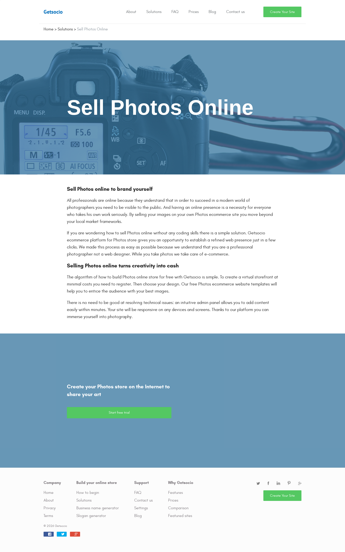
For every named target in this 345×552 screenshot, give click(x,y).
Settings (141, 508)
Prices (194, 11)
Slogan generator (91, 515)
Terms (48, 515)
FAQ (174, 11)
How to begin (87, 492)
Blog (212, 11)
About (131, 11)
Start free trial (119, 413)
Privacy (50, 508)
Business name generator (97, 508)
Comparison (178, 508)
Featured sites (180, 515)
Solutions (153, 11)
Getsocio (53, 11)
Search (258, 12)
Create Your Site (282, 12)
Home (48, 492)
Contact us (235, 11)
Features (175, 492)
